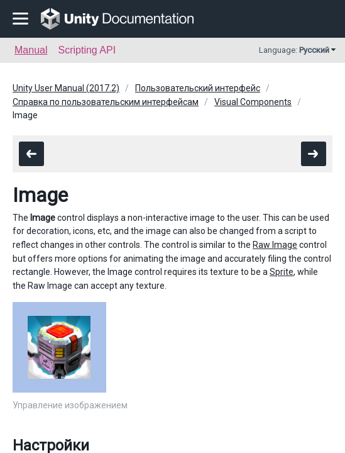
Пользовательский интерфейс (197, 88)
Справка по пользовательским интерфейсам (106, 102)
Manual (30, 50)
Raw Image (275, 245)
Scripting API (87, 50)
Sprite (281, 272)
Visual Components (253, 102)
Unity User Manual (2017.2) (66, 88)
